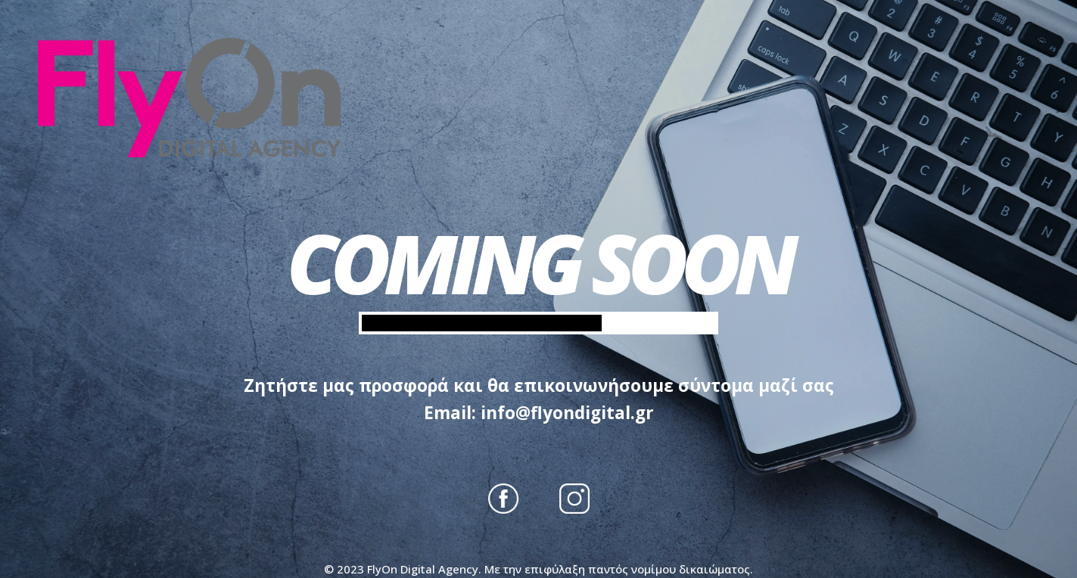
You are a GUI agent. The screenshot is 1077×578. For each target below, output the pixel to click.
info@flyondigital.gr (567, 412)
